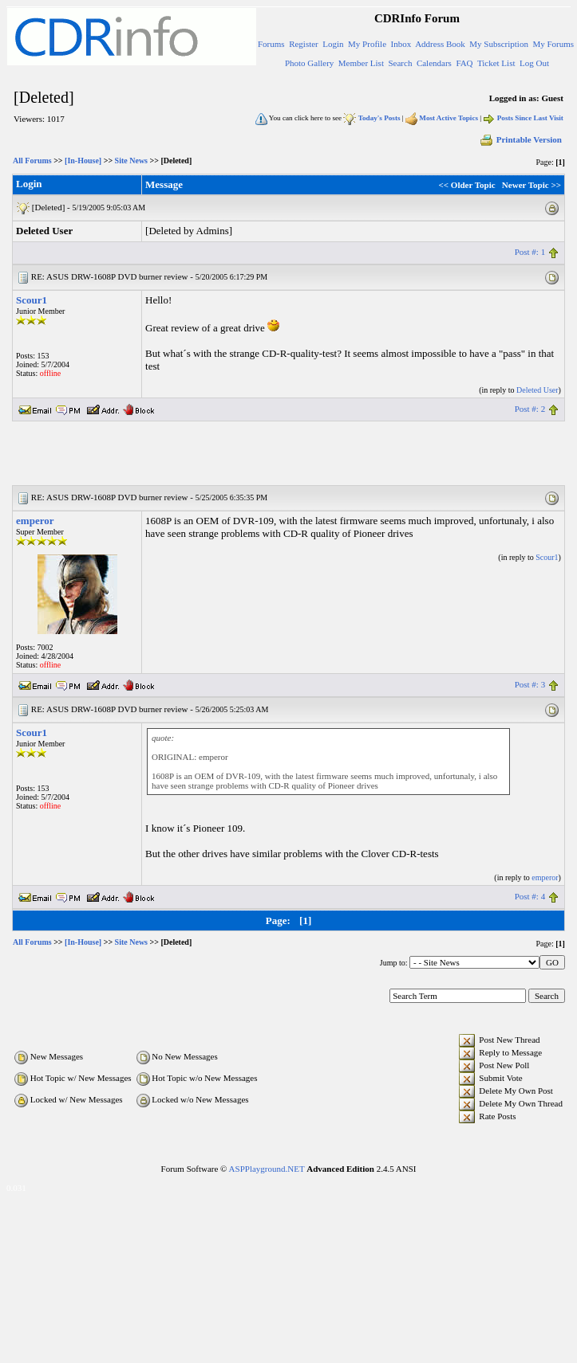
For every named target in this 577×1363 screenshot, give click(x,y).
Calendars (434, 63)
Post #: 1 (530, 252)
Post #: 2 (530, 408)
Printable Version (520, 139)
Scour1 (31, 300)
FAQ (464, 63)
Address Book (440, 44)
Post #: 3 (530, 684)
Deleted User (537, 390)
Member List (361, 63)
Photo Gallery (309, 63)
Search (400, 63)
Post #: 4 (530, 896)
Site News (131, 160)
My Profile (367, 44)
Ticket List (496, 63)
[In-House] (83, 160)
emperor (34, 521)
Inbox (401, 44)
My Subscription (498, 44)
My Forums (553, 44)
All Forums (32, 160)
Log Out (534, 63)
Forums (271, 44)
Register (303, 44)
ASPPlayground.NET (267, 1168)
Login (332, 44)
